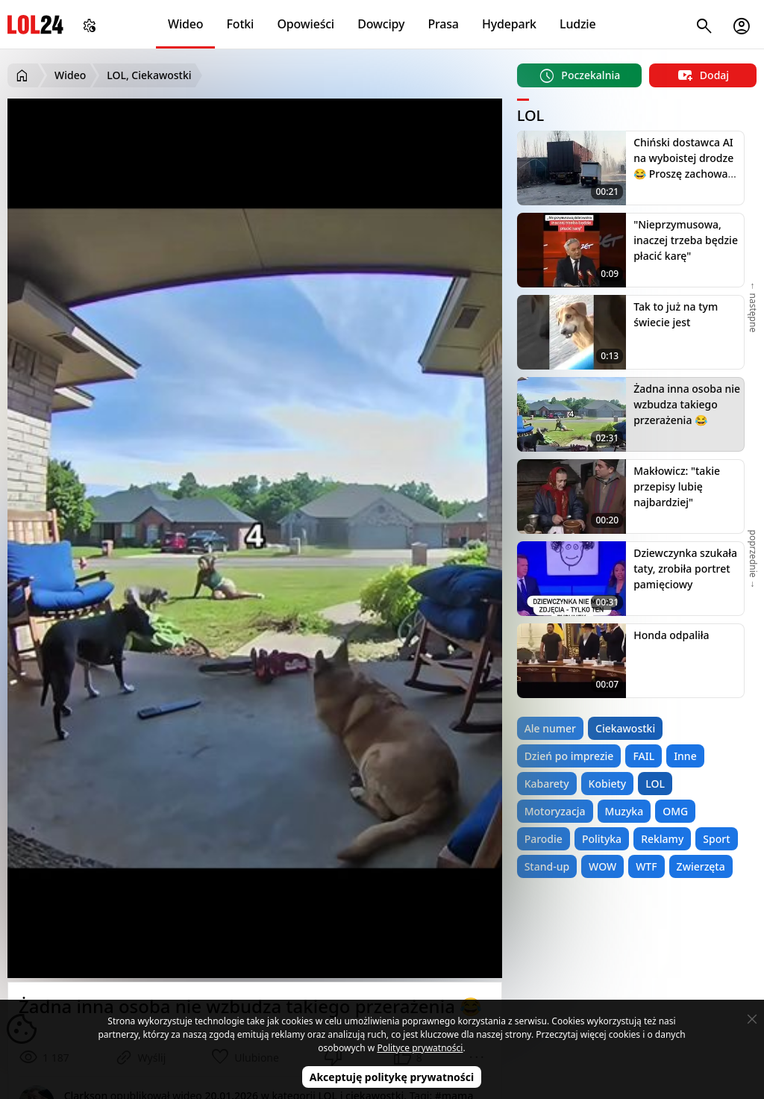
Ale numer (550, 728)
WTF (646, 866)
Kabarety (547, 783)
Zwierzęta (701, 866)
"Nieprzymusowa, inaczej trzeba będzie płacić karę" (685, 240)
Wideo (185, 24)
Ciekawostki (625, 728)
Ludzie (577, 24)
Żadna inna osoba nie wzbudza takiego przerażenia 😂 (686, 404)
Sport (716, 839)
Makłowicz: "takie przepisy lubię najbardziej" (676, 486)
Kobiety (608, 783)
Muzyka (624, 811)
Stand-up (547, 866)
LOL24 (35, 24)
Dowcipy (380, 24)
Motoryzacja (555, 811)
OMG (675, 811)
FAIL (643, 756)
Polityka (601, 839)
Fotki (240, 24)
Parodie (544, 839)
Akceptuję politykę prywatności (392, 1077)
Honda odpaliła (671, 635)
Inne (685, 756)
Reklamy (662, 839)
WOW (602, 866)
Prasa (443, 24)
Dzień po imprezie (569, 756)
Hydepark (509, 24)
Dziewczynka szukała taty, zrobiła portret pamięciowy (685, 568)
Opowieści (306, 24)
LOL (655, 783)
